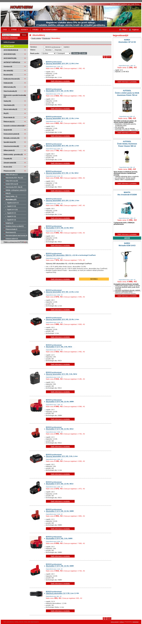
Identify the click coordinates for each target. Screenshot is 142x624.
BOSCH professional (53, 47)
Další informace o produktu (60, 81)
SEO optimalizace (9, 622)
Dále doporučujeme (33, 622)
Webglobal (135, 622)
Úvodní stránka (36, 38)
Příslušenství (46, 38)
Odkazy (122, 622)
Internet (21, 622)
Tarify (25, 622)
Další (109, 56)
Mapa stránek (115, 622)
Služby (16, 622)
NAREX (67, 47)
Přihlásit (124, 29)
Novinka (48, 50)
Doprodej (58, 50)
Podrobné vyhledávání (10, 38)
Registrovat (135, 29)
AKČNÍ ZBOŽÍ (9, 46)
